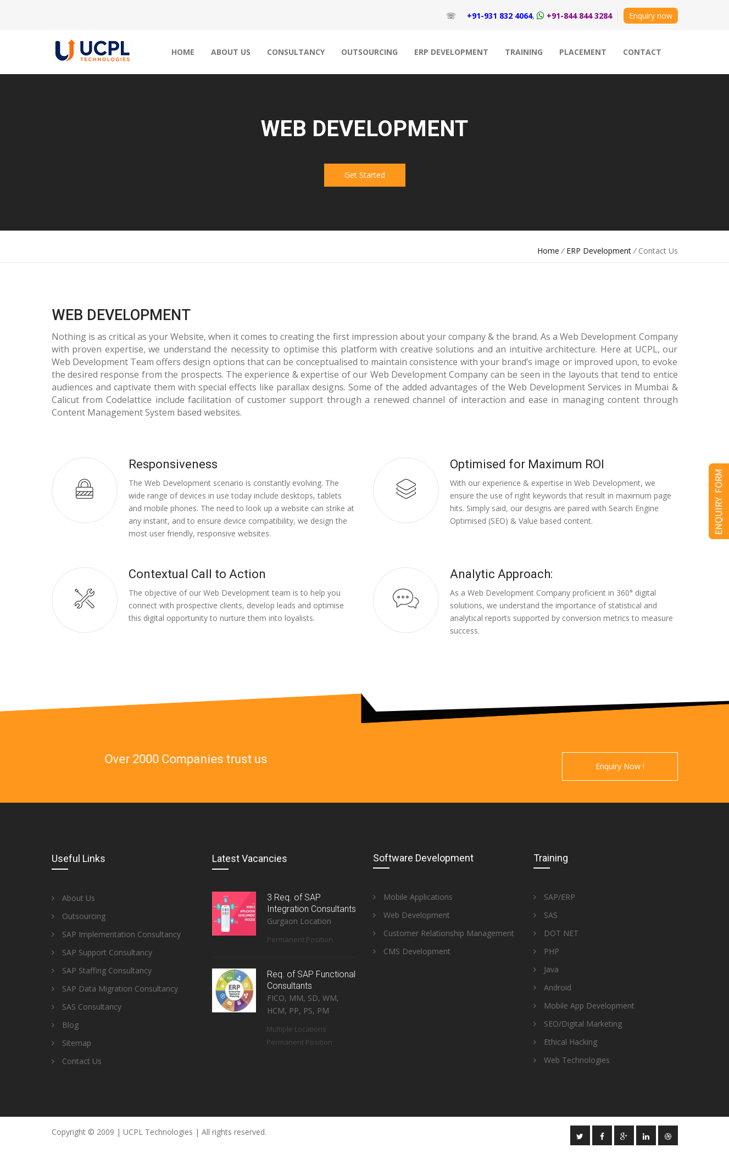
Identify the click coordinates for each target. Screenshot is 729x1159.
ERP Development (598, 250)
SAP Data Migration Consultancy (115, 988)
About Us (73, 898)
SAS (545, 915)
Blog (65, 1025)
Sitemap (71, 1043)
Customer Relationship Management (443, 933)
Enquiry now (650, 15)
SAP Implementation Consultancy (116, 934)
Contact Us (77, 1061)
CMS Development (411, 951)
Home (548, 250)
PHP (546, 951)
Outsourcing (78, 916)
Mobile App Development (584, 1005)
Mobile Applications (413, 897)
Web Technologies (571, 1060)
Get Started (364, 175)
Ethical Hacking (565, 1042)
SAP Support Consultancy (102, 952)
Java (546, 969)
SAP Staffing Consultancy (102, 970)
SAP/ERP (554, 897)
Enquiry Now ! (620, 766)
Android (552, 987)
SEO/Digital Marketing (577, 1023)
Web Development (411, 915)
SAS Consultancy (86, 1006)
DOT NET (555, 933)
